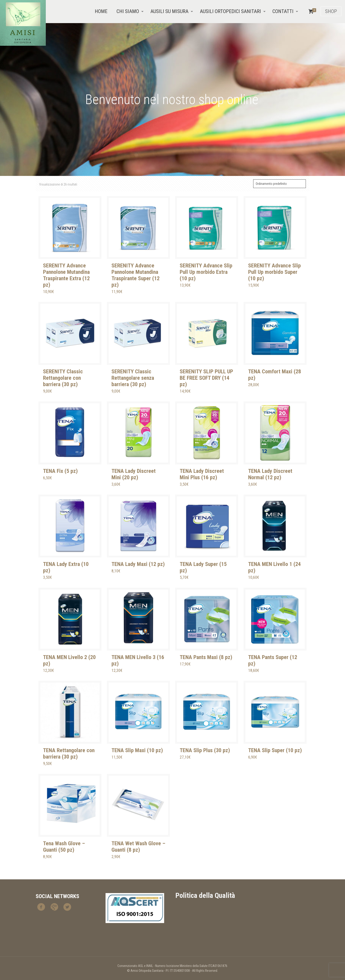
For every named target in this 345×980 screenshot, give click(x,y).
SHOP (331, 11)
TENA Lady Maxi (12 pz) (138, 564)
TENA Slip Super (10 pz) (275, 750)
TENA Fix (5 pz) (60, 471)
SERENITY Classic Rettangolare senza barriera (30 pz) (132, 378)
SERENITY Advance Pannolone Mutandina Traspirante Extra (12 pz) (66, 275)
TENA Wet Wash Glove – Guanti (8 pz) (138, 846)
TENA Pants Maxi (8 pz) (206, 657)
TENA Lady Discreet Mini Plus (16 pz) (202, 474)
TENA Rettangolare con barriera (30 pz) (69, 753)
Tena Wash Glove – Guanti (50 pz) (64, 846)
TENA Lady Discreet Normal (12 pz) (270, 474)
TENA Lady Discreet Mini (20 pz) (133, 474)
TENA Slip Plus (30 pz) (205, 750)
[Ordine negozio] (279, 183)
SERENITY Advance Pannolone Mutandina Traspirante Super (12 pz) (135, 275)
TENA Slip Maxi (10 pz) (137, 750)
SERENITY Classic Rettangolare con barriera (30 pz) (63, 378)
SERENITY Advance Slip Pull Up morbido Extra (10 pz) (206, 272)
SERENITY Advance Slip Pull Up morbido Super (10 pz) (274, 272)
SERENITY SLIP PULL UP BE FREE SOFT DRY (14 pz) (206, 378)
